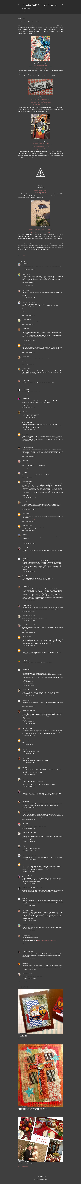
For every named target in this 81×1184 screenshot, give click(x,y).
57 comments (25, 1111)
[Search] (62, 4)
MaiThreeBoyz (26, 925)
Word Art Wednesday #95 (40, 192)
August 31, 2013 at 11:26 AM (28, 774)
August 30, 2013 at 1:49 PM (28, 571)
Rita (23, 534)
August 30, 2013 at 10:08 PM (29, 723)
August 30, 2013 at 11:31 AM (28, 521)
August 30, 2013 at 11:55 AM (28, 530)
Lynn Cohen (25, 728)
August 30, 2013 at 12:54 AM (28, 324)
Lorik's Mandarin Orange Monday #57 (40, 149)
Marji (23, 263)
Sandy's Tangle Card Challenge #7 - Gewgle (40, 99)
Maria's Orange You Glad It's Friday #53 (40, 146)
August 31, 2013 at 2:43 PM (28, 807)
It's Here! (22, 1036)
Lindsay (24, 801)
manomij (24, 650)
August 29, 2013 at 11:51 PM (28, 297)
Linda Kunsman (26, 502)
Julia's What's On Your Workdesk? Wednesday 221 (40, 66)
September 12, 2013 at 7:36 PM (29, 978)
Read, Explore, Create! (39, 5)
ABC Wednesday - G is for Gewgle (40, 104)
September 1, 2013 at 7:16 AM (29, 871)
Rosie (24, 460)
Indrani (24, 758)
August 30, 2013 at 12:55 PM (28, 554)
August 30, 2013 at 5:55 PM (28, 645)
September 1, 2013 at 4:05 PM (29, 893)
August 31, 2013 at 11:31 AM (28, 786)
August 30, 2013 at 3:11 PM (28, 600)
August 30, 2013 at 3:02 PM (28, 581)
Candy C (24, 586)
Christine (24, 660)
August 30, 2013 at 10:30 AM (29, 497)
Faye (23, 548)
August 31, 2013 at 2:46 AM (28, 762)
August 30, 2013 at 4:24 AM (28, 417)
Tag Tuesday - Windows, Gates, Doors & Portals (40, 189)
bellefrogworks (26, 447)
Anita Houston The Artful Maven (31, 888)
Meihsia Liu (25, 812)
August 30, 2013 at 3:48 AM (28, 394)
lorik (23, 963)
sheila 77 (24, 368)
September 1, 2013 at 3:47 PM (29, 883)
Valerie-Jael (25, 319)
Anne (23, 434)
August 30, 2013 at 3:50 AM (28, 407)
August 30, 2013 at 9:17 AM (28, 477)
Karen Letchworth (27, 710)
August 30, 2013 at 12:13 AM (28, 315)
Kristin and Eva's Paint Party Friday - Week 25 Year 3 (40, 148)
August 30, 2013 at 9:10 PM (28, 695)
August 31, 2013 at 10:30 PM (28, 841)
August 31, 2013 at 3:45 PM (28, 819)
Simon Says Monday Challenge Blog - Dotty (41, 102)
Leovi (23, 823)
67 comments (25, 1166)
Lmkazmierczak (26, 605)
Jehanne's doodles (27, 855)
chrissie (24, 356)
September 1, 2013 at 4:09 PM (29, 905)
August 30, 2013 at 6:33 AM (28, 442)
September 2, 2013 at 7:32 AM (29, 920)
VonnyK (24, 274)
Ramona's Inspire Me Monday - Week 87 (40, 232)
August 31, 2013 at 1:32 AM (28, 744)
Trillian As (24, 576)
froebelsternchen (27, 302)
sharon (24, 380)
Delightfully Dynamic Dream (33, 1109)
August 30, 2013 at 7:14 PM (28, 665)
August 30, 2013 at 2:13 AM (28, 340)
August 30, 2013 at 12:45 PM (28, 543)
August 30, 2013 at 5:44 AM (28, 429)
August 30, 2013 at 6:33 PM (28, 656)
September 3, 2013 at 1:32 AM (29, 947)
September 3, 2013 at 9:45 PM (29, 958)
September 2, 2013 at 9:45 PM (29, 930)
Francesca (25, 791)
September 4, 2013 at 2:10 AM (29, 969)
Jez (23, 767)
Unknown (25, 513)
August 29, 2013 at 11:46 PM (28, 269)
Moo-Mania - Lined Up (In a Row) (40, 101)
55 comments (25, 1038)
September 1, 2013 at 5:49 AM (29, 859)
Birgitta (24, 846)
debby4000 (25, 935)
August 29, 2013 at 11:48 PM (28, 285)
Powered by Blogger (40, 1176)
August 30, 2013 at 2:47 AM (28, 364)
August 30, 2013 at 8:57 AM (28, 468)
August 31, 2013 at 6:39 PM (28, 828)
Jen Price (25, 749)
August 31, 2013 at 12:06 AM (28, 735)
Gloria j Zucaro (26, 910)
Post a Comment (22, 981)
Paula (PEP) (25, 481)
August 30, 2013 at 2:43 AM (28, 352)
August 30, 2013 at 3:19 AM (28, 385)
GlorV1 (24, 290)
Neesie (24, 328)
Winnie (24, 558)
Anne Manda (26, 525)
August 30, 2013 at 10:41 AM (28, 509)
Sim (23, 411)
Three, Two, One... (26, 1163)
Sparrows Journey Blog (28, 519)
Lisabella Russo (26, 951)
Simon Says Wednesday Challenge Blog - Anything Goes (40, 144)
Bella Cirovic (25, 973)
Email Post (24, 255)
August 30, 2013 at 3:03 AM (28, 376)
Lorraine (24, 389)
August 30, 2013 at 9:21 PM (28, 706)
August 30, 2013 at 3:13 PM (28, 611)
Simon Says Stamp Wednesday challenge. (47, 940)
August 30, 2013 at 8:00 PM (28, 685)
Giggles (24, 398)
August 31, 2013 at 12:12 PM (28, 797)
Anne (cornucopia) (27, 615)
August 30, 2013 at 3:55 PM (28, 620)
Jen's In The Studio (40, 231)
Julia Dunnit (25, 344)
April (23, 898)
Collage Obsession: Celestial (40, 190)
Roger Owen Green (27, 832)
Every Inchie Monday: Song (40, 65)
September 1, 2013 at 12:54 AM (29, 850)
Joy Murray (25, 636)
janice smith (25, 876)
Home (24, 11)
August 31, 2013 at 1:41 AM (28, 753)
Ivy (23, 472)
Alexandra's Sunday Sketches (40, 105)
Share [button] (19, 255)
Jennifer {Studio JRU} (28, 689)
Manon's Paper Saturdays (40, 68)
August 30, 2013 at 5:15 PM (28, 632)
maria (24, 779)
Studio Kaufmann (27, 624)
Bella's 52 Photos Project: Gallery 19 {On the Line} (40, 229)
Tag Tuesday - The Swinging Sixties (40, 143)
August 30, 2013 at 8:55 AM (28, 456)
